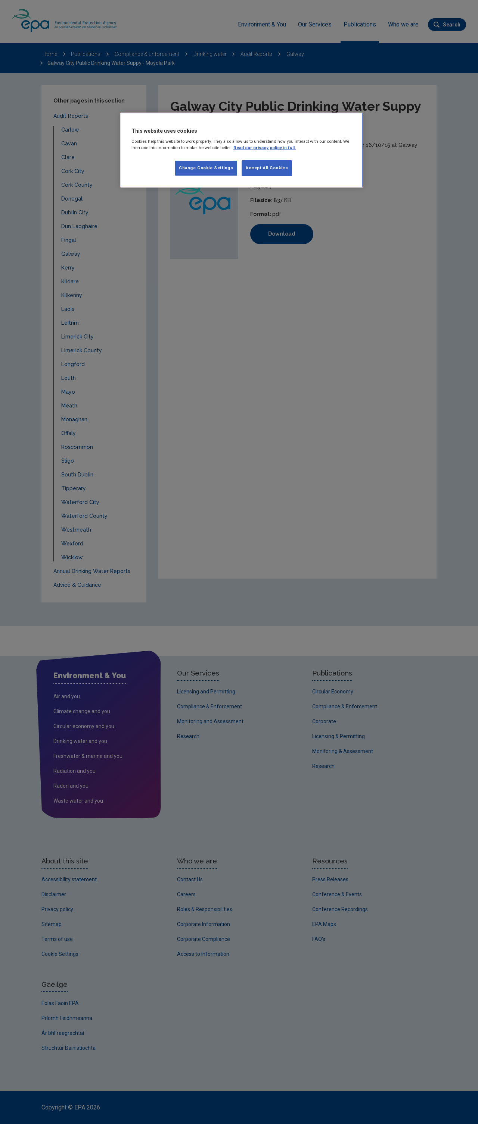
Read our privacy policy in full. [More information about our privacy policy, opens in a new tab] (264, 147)
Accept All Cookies (267, 167)
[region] (241, 150)
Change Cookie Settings (206, 167)
